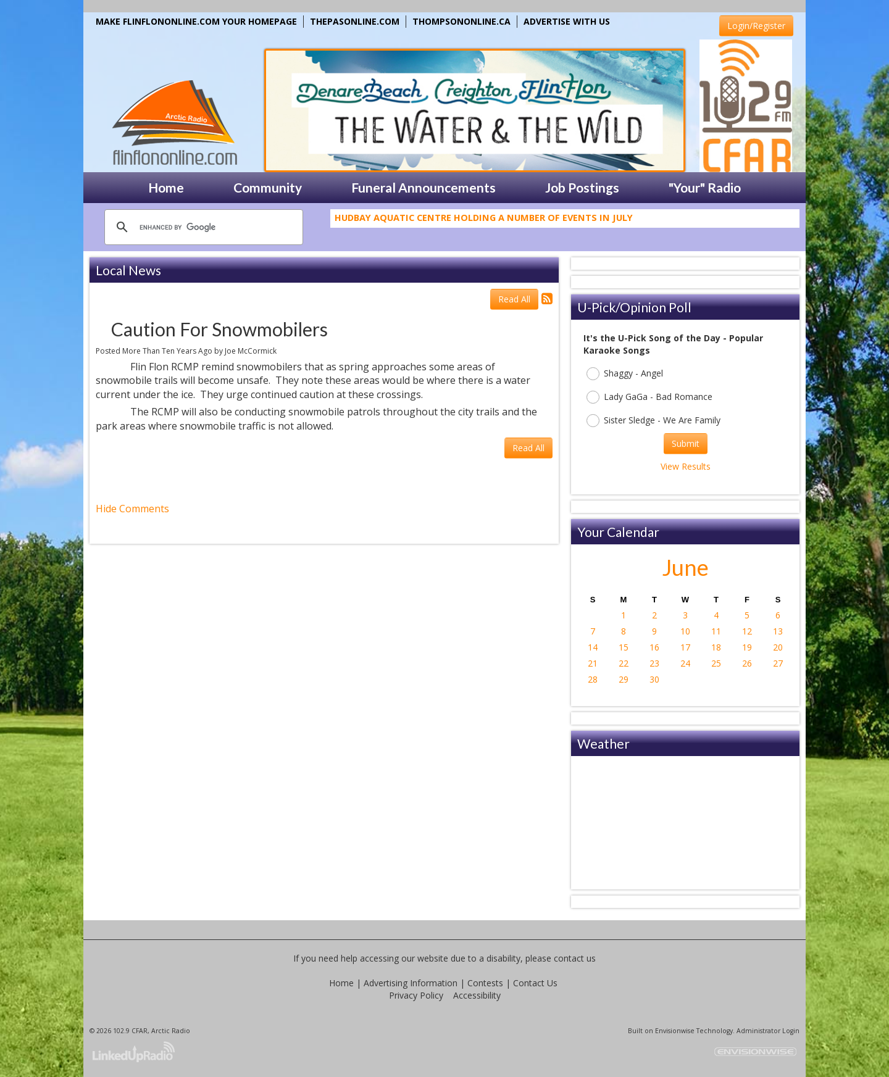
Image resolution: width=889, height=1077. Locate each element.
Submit (685, 443)
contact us (575, 958)
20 (778, 647)
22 (623, 663)
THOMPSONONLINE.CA (461, 21)
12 (747, 631)
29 (623, 679)
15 (623, 647)
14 (593, 647)
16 (654, 647)
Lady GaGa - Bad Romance (649, 397)
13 (778, 631)
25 (716, 663)
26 (747, 663)
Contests (485, 983)
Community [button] (267, 187)
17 (685, 647)
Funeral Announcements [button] (423, 187)
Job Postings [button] (582, 187)
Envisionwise (675, 1030)
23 (654, 663)
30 (654, 679)
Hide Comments (132, 508)
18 (716, 647)
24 (685, 663)
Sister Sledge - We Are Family (653, 420)
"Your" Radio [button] (705, 187)
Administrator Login (768, 1030)
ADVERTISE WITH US (567, 21)
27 (778, 663)
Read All (514, 299)
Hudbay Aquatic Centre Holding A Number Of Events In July (484, 222)
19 (747, 647)
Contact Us (535, 983)
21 (593, 663)
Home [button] (166, 187)
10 (685, 631)
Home (341, 983)
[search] (202, 227)
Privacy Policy (416, 995)
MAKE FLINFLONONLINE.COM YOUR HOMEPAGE (196, 21)
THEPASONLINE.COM (354, 21)
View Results (686, 466)
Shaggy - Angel (624, 373)
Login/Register (756, 25)
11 (716, 631)
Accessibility (477, 995)
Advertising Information (410, 983)
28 (593, 679)
